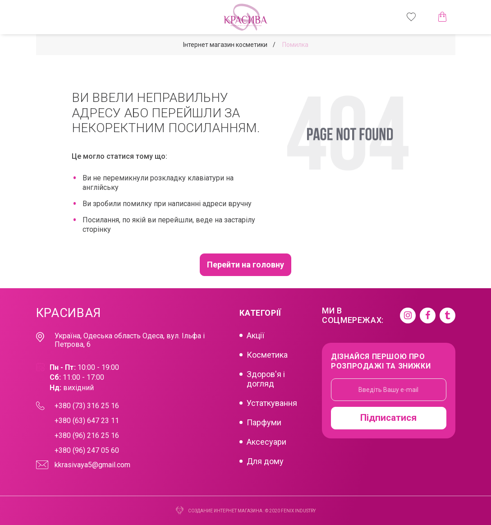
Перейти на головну (245, 264)
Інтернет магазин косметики (225, 44)
